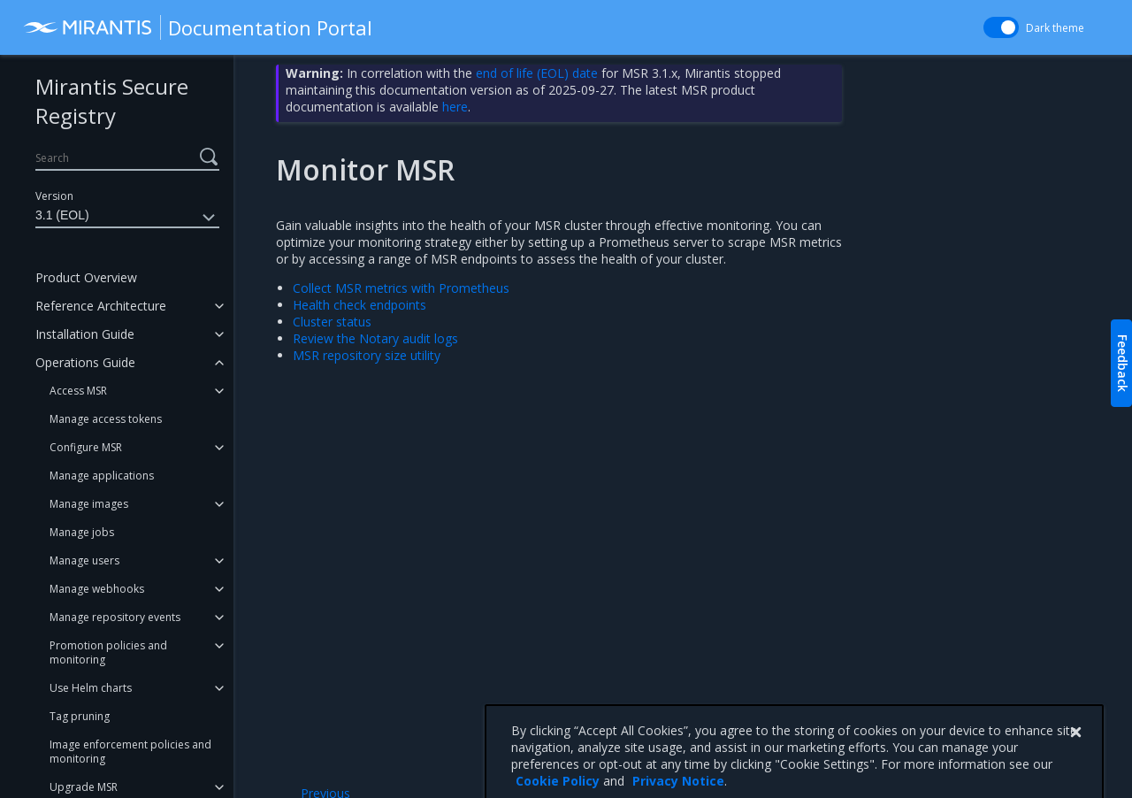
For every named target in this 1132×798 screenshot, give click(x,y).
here (455, 106)
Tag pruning (80, 716)
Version (54, 195)
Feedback (1122, 363)
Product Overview (86, 277)
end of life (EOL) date (537, 73)
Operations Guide (85, 362)
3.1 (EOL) (127, 217)
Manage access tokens (106, 418)
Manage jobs (82, 532)
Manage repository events (115, 617)
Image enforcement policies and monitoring (130, 751)
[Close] (1075, 765)
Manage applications (102, 475)
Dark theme (1055, 27)
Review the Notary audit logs (375, 338)
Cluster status (332, 321)
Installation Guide (84, 334)
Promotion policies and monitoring (108, 652)
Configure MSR (86, 447)
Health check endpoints (359, 304)
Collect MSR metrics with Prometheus (401, 288)
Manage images (89, 503)
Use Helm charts (91, 687)
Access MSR (78, 390)
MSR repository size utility (366, 355)
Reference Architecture (100, 305)
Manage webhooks (97, 588)
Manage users (84, 560)
